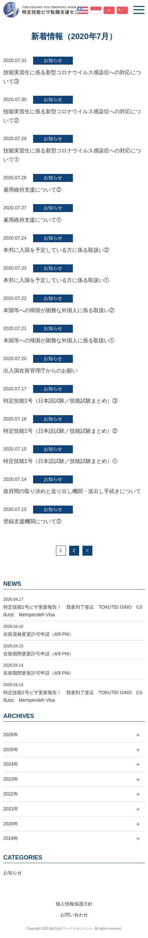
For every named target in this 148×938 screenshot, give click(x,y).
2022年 (10, 794)
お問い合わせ (74, 914)
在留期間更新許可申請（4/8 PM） (38, 653)
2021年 (10, 808)
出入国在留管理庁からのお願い (40, 370)
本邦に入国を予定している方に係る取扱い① (56, 280)
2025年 (10, 749)
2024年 (10, 764)
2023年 (10, 779)
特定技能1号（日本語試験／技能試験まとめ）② (60, 431)
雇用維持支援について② (32, 190)
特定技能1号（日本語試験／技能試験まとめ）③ (60, 401)
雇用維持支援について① (32, 220)
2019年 (10, 838)
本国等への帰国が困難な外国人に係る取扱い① (59, 340)
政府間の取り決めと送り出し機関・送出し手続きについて (72, 491)
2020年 (10, 823)
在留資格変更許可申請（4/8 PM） (38, 634)
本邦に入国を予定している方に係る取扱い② (56, 250)
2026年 (10, 734)
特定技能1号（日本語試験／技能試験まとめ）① (60, 461)
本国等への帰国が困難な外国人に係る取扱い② (59, 310)
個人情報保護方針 (74, 904)
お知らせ (53, 60)
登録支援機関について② (32, 521)
